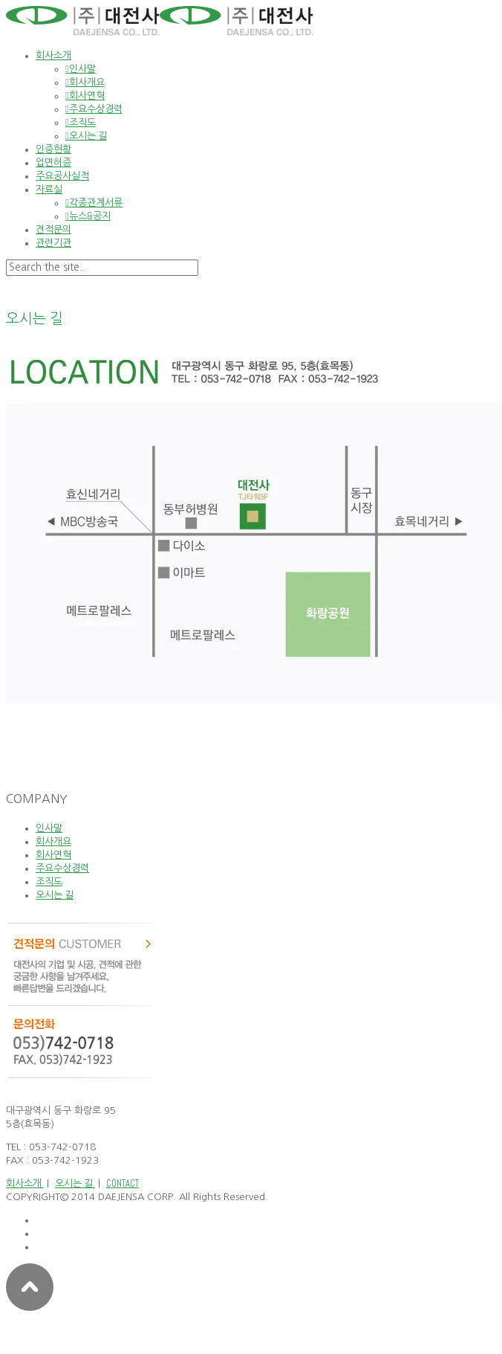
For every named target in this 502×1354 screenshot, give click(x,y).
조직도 (82, 122)
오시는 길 (88, 135)
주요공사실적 (62, 176)
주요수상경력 (96, 109)
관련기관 (53, 242)
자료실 (49, 189)
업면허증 (53, 162)
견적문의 (53, 229)
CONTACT (122, 1183)
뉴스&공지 (90, 216)
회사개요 (87, 82)
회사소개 (53, 55)
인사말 (82, 68)
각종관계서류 (96, 202)
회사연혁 (87, 95)
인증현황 (53, 149)
